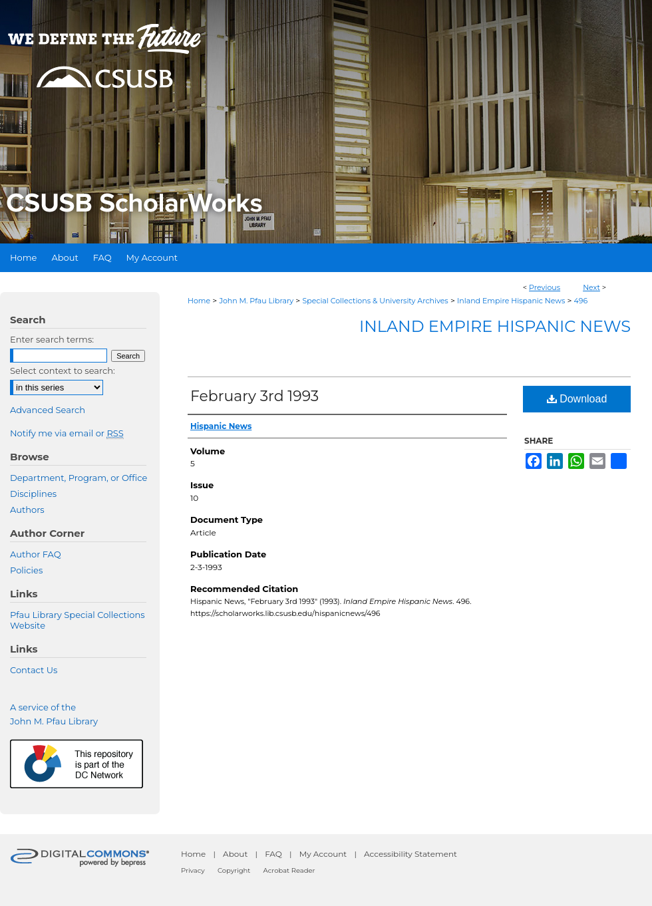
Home (199, 300)
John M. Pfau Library (256, 300)
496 (581, 300)
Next (591, 287)
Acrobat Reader (289, 870)
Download (577, 398)
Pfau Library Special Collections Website (77, 620)
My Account (323, 854)
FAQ (273, 854)
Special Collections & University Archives (375, 300)
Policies (26, 570)
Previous (544, 287)
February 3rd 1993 (254, 396)
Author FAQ (35, 554)
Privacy (193, 870)
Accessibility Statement (410, 854)
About (235, 854)
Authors (27, 509)
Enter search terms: (52, 339)
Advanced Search (47, 409)
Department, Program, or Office (78, 477)
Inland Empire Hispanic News (511, 300)
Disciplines (33, 493)
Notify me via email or (67, 433)
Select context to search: (62, 370)
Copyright (234, 870)
